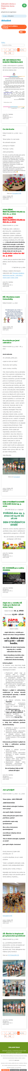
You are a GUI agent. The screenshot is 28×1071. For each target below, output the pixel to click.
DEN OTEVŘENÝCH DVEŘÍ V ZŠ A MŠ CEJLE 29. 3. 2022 (13, 504)
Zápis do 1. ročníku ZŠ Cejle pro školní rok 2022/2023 (12, 605)
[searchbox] (13, 45)
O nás (5, 16)
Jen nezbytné (14, 1070)
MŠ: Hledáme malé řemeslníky (11, 298)
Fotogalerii (16, 477)
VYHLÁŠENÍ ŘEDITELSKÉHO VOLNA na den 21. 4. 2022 (14, 212)
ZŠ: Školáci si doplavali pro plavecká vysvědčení (14, 935)
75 (23, 50)
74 (20, 50)
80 (5, 53)
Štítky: (3, 42)
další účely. (17, 1060)
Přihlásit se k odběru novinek (14, 27)
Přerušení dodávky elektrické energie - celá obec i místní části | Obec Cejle (13, 275)
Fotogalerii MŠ (16, 193)
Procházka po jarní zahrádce (11, 341)
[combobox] (13, 45)
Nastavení (23, 1070)
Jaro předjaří (8, 790)
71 (14, 50)
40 (10, 50)
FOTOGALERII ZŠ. (13, 955)
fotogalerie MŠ (7, 915)
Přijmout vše (5, 1070)
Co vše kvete (8, 129)
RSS (22, 32)
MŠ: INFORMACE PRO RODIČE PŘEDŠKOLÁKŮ (13, 61)
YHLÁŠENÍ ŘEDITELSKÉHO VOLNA (12, 219)
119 (10, 53)
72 (16, 50)
